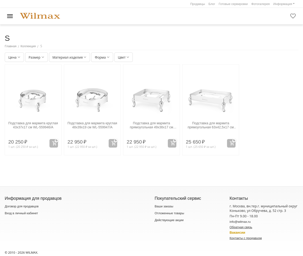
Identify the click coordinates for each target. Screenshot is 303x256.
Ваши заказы (164, 206)
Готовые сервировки (233, 4)
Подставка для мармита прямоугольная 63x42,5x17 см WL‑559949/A (211, 125)
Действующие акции (169, 220)
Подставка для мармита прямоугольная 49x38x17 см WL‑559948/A (151, 125)
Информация (282, 4)
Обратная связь (241, 227)
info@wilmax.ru (240, 221)
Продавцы (197, 4)
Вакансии (237, 232)
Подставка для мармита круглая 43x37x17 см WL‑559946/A (33, 125)
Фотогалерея (260, 4)
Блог (212, 4)
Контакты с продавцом (246, 238)
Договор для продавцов (22, 206)
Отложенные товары (169, 213)
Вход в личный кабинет (21, 213)
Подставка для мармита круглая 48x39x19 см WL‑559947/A (92, 125)
